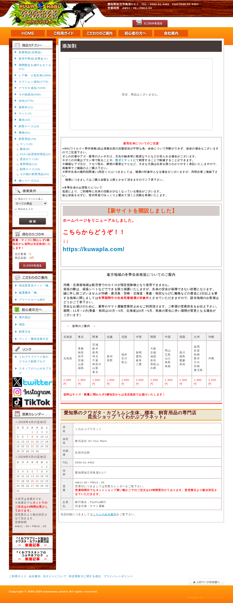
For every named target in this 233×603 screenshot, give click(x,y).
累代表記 (25, 317)
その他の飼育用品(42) (34, 174)
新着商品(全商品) (30, 52)
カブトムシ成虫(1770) (34, 81)
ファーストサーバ (214, 597)
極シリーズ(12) (29, 180)
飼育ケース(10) (29, 126)
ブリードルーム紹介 (32, 299)
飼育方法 (25, 331)
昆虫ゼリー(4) (29, 159)
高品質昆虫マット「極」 (35, 285)
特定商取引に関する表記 (85, 576)
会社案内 (35, 576)
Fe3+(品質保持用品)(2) (35, 154)
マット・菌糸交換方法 (34, 338)
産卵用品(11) (28, 163)
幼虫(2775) (26, 100)
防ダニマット (124, 160)
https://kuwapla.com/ (94, 249)
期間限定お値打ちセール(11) (35, 67)
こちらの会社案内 (104, 514)
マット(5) (26, 144)
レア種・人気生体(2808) (35, 75)
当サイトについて (55, 576)
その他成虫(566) (30, 94)
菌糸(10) (24, 119)
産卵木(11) (26, 107)
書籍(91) (24, 132)
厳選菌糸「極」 (29, 292)
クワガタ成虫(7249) (32, 87)
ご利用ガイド (18, 576)
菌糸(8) (25, 148)
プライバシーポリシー (118, 576)
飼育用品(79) (27, 138)
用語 (22, 324)
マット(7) (25, 113)
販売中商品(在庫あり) (33, 58)
